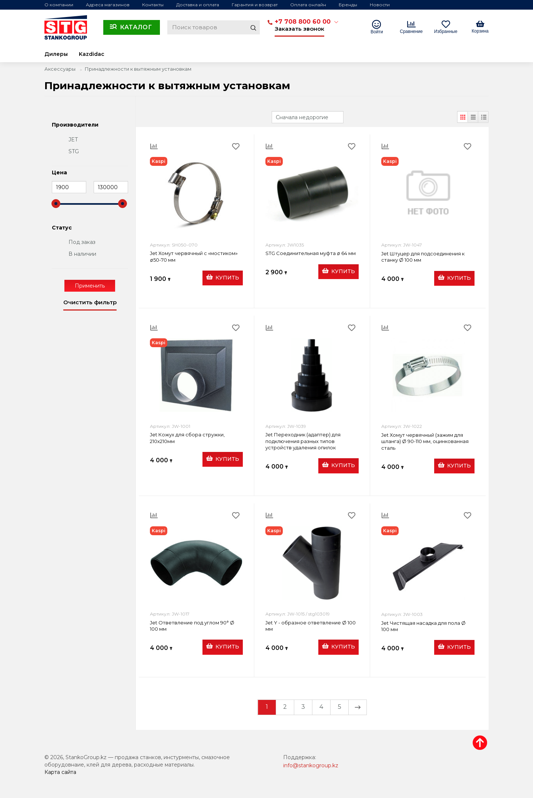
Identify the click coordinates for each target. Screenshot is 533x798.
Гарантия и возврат (255, 4)
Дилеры (56, 54)
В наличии (82, 254)
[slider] (55, 203)
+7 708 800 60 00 (303, 21)
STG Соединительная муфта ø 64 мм (310, 253)
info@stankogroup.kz (310, 765)
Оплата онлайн (308, 4)
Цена (59, 173)
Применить (90, 285)
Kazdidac (91, 54)
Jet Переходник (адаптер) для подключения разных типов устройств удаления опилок (303, 441)
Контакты (153, 4)
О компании (58, 4)
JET (73, 139)
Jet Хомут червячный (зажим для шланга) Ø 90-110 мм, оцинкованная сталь (425, 441)
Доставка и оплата (197, 4)
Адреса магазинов (108, 4)
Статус (62, 228)
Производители (75, 125)
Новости (380, 4)
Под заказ (81, 242)
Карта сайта (60, 772)
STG (73, 151)
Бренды (348, 4)
